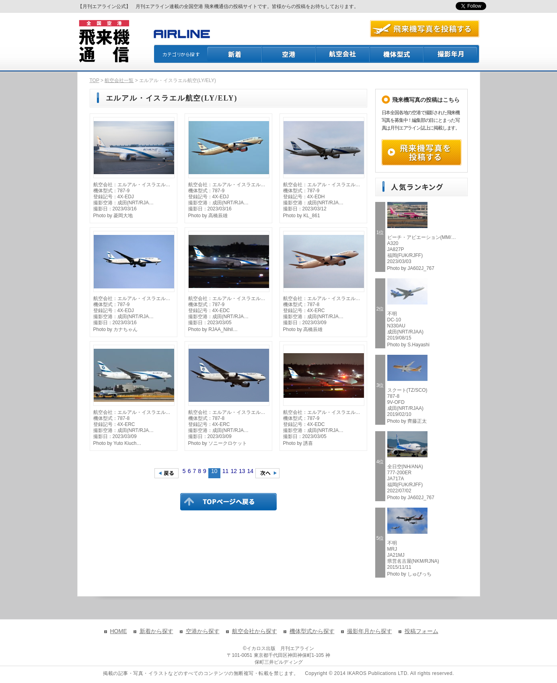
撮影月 (451, 54)
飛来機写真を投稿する (421, 152)
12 (233, 471)
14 (250, 471)
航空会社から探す (254, 631)
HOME (118, 631)
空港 (289, 54)
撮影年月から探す (369, 631)
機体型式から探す (312, 631)
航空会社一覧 (119, 80)
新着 (234, 54)
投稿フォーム (421, 631)
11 (225, 471)
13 (242, 471)
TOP (94, 80)
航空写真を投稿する (424, 28)
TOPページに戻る (228, 501)
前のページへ (166, 473)
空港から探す (203, 631)
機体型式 (397, 54)
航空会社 (343, 54)
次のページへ (267, 473)
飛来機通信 (104, 41)
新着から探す (156, 631)
